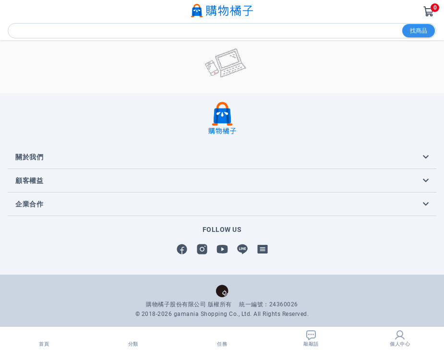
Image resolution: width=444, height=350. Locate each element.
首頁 (44, 338)
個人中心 (400, 338)
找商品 (418, 30)
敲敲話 (311, 338)
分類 (133, 338)
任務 (222, 338)
